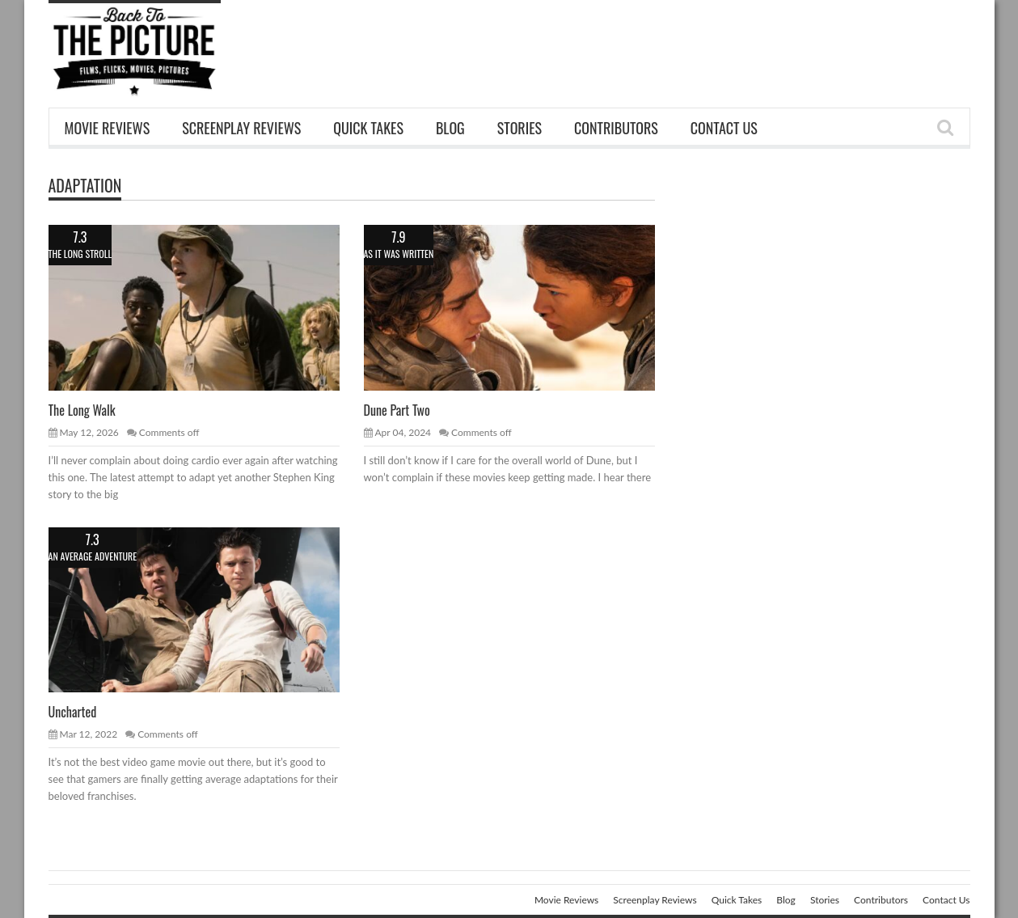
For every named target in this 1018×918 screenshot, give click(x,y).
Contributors (616, 127)
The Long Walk (82, 410)
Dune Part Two (397, 410)
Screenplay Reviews (241, 127)
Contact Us (724, 127)
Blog (450, 127)
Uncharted (73, 711)
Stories (519, 127)
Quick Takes (368, 127)
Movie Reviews (107, 127)
